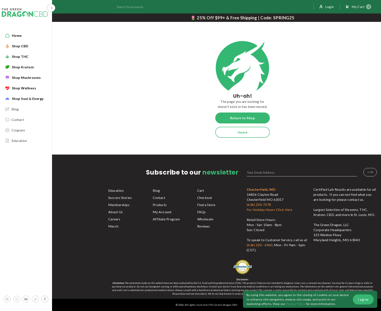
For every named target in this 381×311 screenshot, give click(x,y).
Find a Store (206, 205)
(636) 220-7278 (259, 204)
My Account (162, 212)
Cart (200, 190)
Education (116, 190)
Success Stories (120, 198)
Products (160, 205)
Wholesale (205, 219)
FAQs (201, 212)
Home (243, 132)
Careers (114, 219)
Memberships (118, 205)
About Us (115, 212)
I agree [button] (363, 299)
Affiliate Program (166, 219)
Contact (159, 198)
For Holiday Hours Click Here (269, 210)
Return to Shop (242, 118)
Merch (113, 226)
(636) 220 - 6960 (260, 245)
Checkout (204, 198)
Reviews (203, 226)
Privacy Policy (295, 304)
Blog (156, 190)
